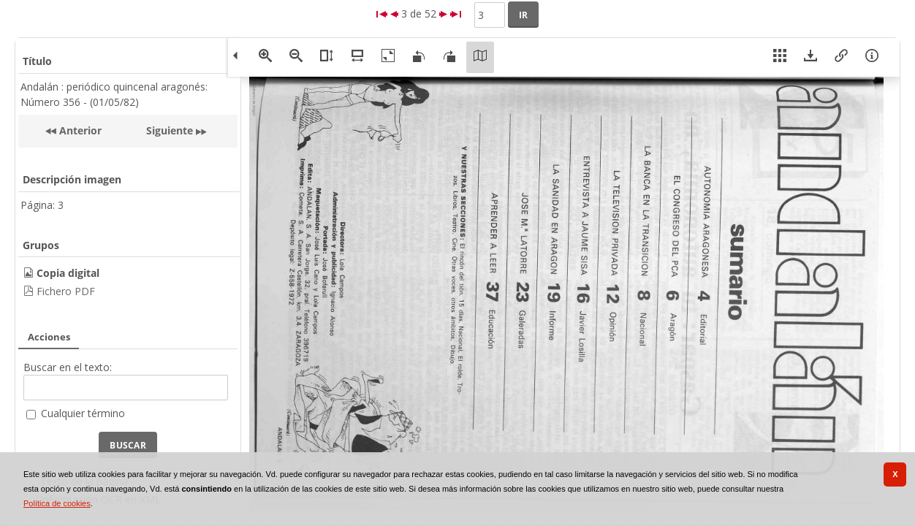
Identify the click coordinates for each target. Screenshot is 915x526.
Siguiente (169, 130)
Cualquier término (83, 413)
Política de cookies (57, 503)
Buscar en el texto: (67, 367)
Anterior (79, 130)
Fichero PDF (66, 291)
